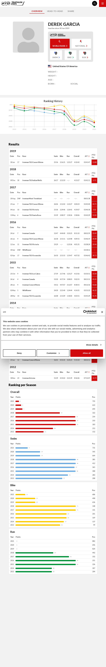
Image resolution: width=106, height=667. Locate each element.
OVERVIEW (36, 11)
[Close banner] (102, 312)
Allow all (87, 353)
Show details (92, 345)
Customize (53, 353)
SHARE (71, 11)
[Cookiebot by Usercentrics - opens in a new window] (85, 312)
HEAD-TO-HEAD (55, 11)
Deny (19, 353)
